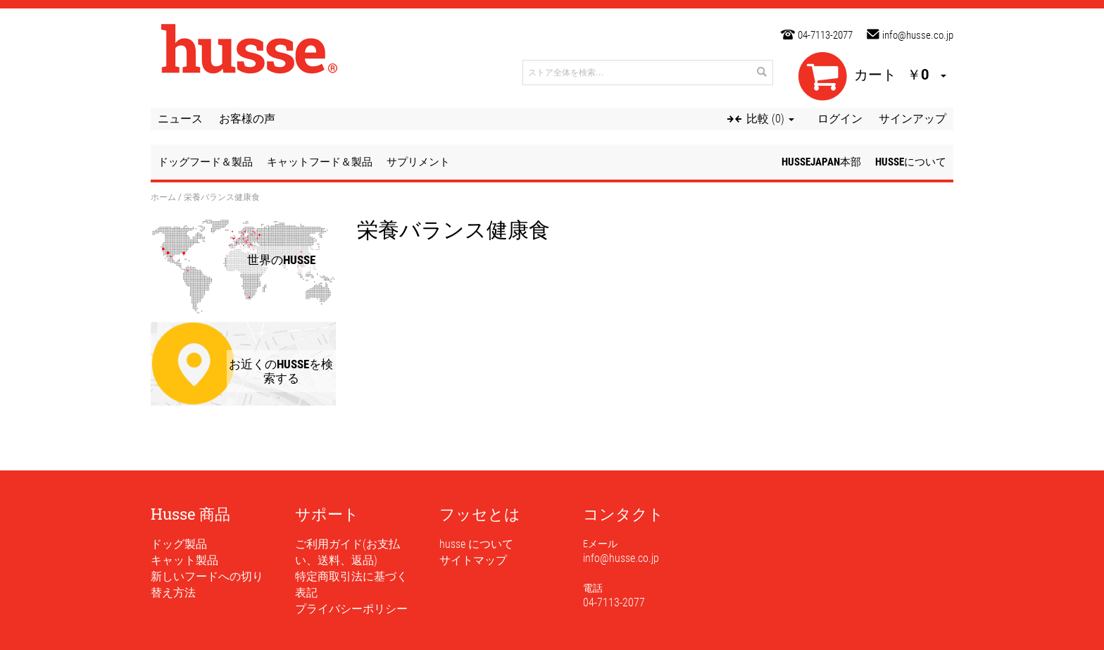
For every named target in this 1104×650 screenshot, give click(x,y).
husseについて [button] (910, 162)
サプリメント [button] (418, 162)
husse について (476, 544)
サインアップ (912, 118)
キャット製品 (184, 560)
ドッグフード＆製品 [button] (205, 162)
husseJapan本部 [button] (821, 162)
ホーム (163, 196)
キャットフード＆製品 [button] (319, 162)
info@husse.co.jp (917, 35)
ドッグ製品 (179, 544)
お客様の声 (247, 118)
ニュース (180, 118)
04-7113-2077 (825, 35)
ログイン (839, 118)
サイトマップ (473, 560)
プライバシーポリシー (351, 608)
